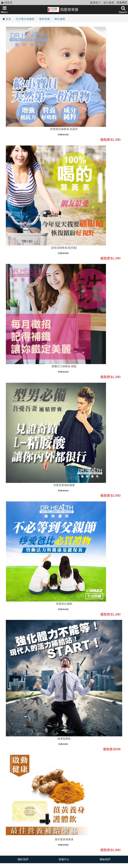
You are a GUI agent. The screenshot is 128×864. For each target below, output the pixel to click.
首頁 (8, 19)
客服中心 (64, 859)
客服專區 (121, 2)
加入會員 (108, 2)
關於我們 (23, 859)
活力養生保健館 (25, 19)
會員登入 (95, 2)
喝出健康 (59, 19)
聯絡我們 (105, 859)
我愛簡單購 (63, 9)
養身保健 (44, 19)
